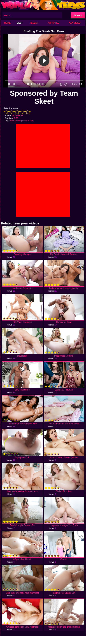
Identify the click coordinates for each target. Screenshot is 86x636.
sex (24, 120)
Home (7, 23)
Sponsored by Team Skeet (44, 97)
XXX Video (74, 23)
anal (12, 120)
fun (27, 120)
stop (32, 120)
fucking (18, 120)
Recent (33, 23)
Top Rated (53, 23)
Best (20, 23)
